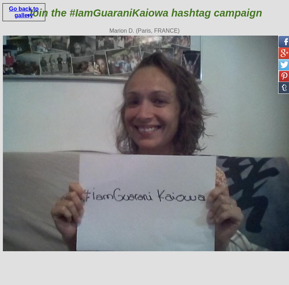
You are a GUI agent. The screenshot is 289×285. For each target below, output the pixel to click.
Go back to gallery (24, 12)
